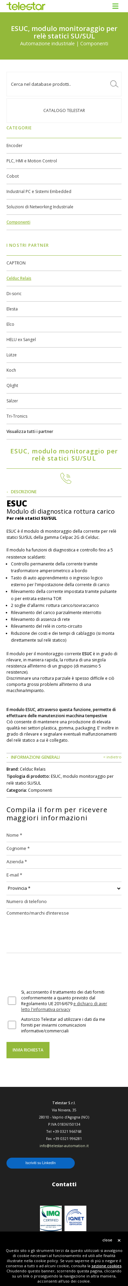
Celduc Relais (18, 278)
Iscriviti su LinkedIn (40, 1163)
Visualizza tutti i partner (29, 431)
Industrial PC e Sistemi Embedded (38, 191)
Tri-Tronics (16, 416)
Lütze (11, 355)
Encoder (14, 145)
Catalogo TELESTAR (64, 110)
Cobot (12, 176)
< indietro (112, 756)
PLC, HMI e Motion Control (31, 161)
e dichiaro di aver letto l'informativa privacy (64, 1006)
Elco (10, 324)
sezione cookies (106, 1265)
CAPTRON (16, 263)
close (107, 1239)
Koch (11, 370)
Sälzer (12, 401)
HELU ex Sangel (21, 339)
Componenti (18, 222)
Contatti (64, 1184)
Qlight (12, 385)
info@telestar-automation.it (64, 1145)
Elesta (12, 309)
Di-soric (14, 293)
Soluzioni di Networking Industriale (39, 207)
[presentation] (58, 972)
